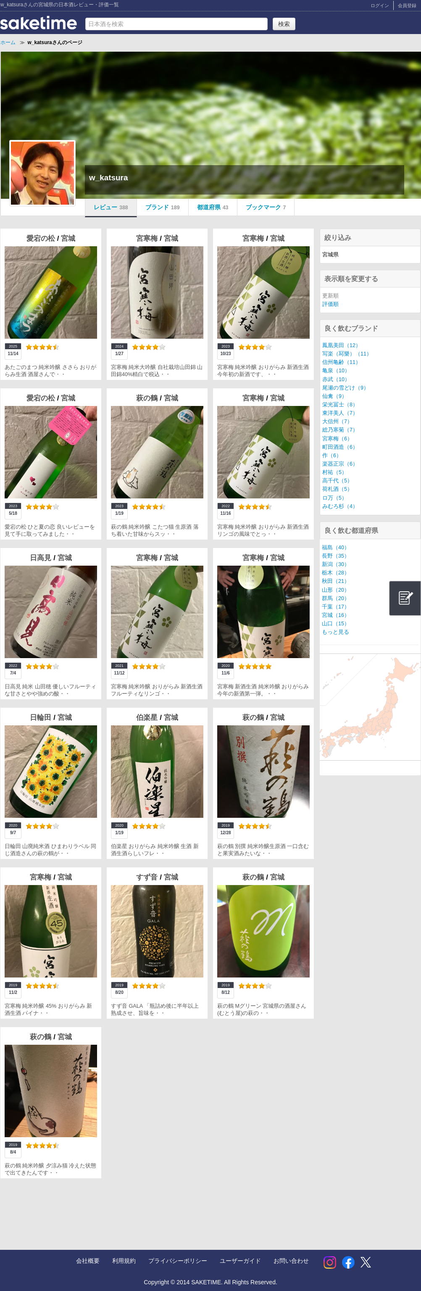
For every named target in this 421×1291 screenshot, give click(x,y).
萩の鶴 (148, 398)
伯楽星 (148, 718)
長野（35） (336, 556)
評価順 (330, 304)
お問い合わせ (291, 1260)
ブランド (162, 207)
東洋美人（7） (340, 413)
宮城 (68, 238)
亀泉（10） (336, 371)
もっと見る (335, 632)
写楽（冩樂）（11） (347, 354)
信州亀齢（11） (341, 362)
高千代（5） (337, 481)
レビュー (111, 207)
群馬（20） (336, 598)
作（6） (332, 455)
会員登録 (407, 5)
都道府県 (213, 207)
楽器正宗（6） (340, 464)
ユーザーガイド (240, 1260)
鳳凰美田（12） (341, 345)
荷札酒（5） (337, 489)
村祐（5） (334, 472)
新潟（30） (336, 564)
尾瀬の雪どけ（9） (345, 388)
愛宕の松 (41, 238)
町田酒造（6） (340, 447)
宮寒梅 (148, 238)
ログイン (380, 5)
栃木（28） (336, 573)
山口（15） (336, 624)
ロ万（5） (334, 498)
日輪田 (41, 718)
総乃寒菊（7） (340, 430)
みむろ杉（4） (340, 506)
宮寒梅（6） (337, 439)
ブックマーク (266, 207)
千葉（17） (336, 607)
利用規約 (124, 1260)
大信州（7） (337, 421)
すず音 (148, 877)
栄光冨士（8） (340, 405)
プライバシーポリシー (177, 1260)
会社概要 (88, 1260)
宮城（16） (336, 615)
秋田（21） (336, 581)
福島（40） (336, 548)
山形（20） (336, 590)
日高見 (41, 558)
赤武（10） (336, 379)
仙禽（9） (334, 396)
